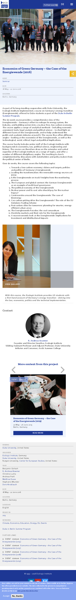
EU (39, 523)
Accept (6, 596)
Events (44, 523)
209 (4, 515)
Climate (6, 523)
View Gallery (12, 284)
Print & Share (73, 74)
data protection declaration (27, 591)
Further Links (9, 535)
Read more (38, 433)
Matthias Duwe (9, 479)
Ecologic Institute (10, 456)
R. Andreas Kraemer (11, 471)
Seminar (6, 81)
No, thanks (17, 596)
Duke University (9, 448)
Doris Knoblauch (10, 484)
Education (24, 523)
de (62, 4)
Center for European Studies (31, 461)
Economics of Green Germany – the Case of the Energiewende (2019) (34, 419)
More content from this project (38, 364)
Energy (33, 523)
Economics (14, 523)
